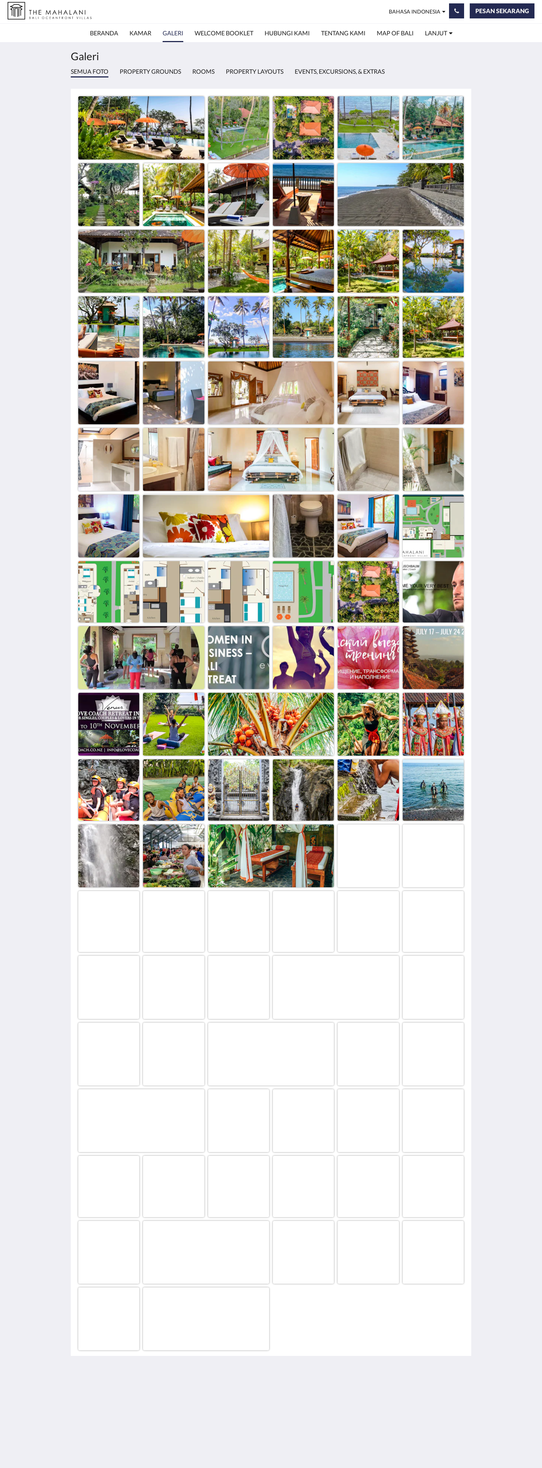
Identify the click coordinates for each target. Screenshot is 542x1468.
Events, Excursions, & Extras (340, 71)
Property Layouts (254, 71)
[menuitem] (104, 33)
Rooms (203, 71)
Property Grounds (150, 71)
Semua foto (89, 71)
